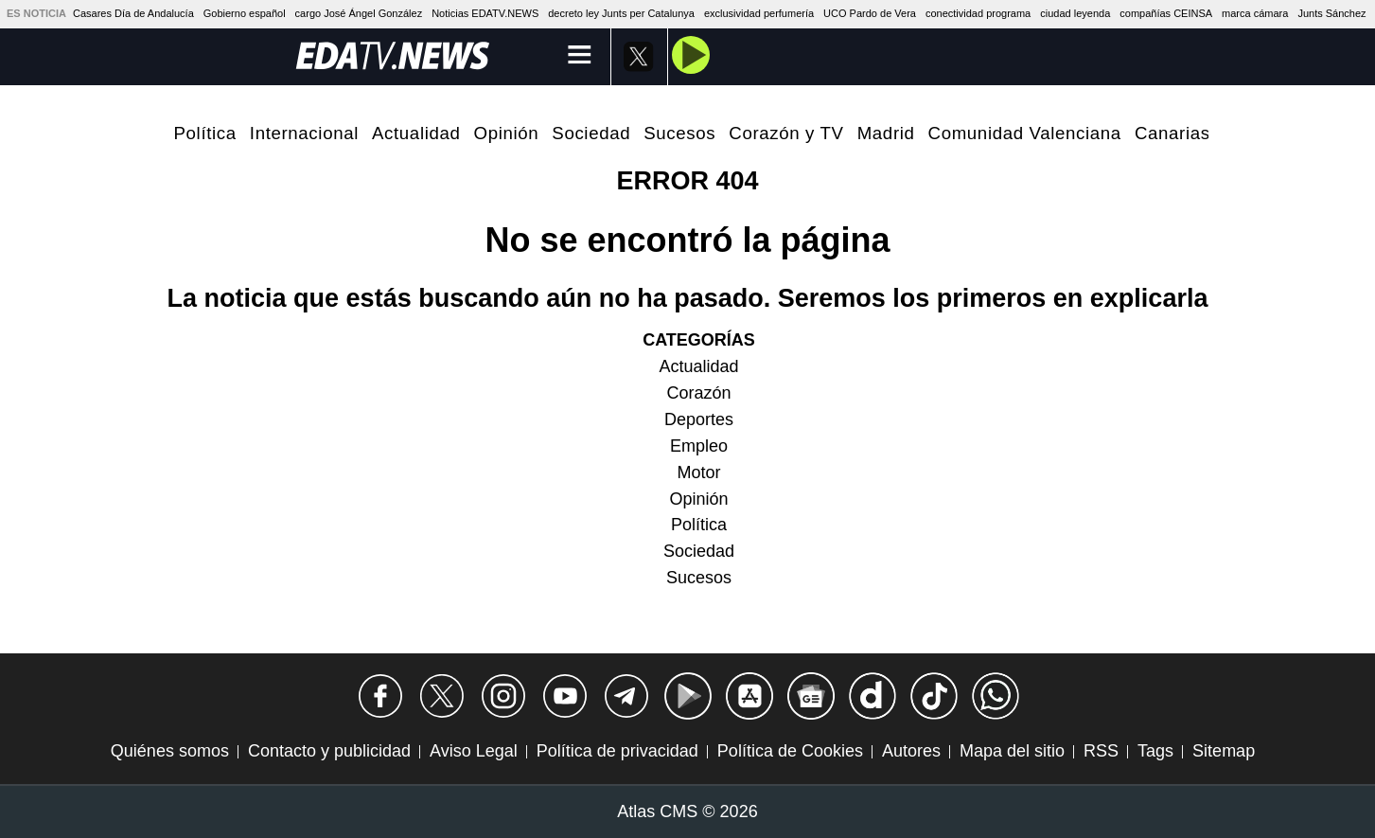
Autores (911, 750)
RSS (1101, 750)
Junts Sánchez (1331, 13)
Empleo (699, 446)
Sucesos (679, 133)
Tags (1155, 750)
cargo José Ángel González (359, 13)
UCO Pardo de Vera (869, 13)
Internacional (304, 133)
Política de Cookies (790, 750)
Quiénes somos (170, 750)
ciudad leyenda (1075, 13)
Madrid (886, 133)
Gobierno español (244, 13)
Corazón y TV (786, 133)
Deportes (698, 419)
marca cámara (1255, 13)
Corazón (698, 392)
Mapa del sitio (1012, 750)
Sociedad (591, 133)
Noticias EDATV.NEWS (485, 13)
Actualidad (416, 133)
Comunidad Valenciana (1024, 133)
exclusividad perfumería (759, 13)
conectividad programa (978, 13)
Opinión (506, 133)
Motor (698, 472)
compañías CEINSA (1165, 13)
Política (205, 133)
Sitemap (1223, 750)
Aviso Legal (474, 750)
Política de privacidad (617, 750)
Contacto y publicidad (329, 750)
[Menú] (579, 56)
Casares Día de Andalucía (133, 13)
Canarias (1172, 133)
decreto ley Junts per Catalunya (621, 13)
